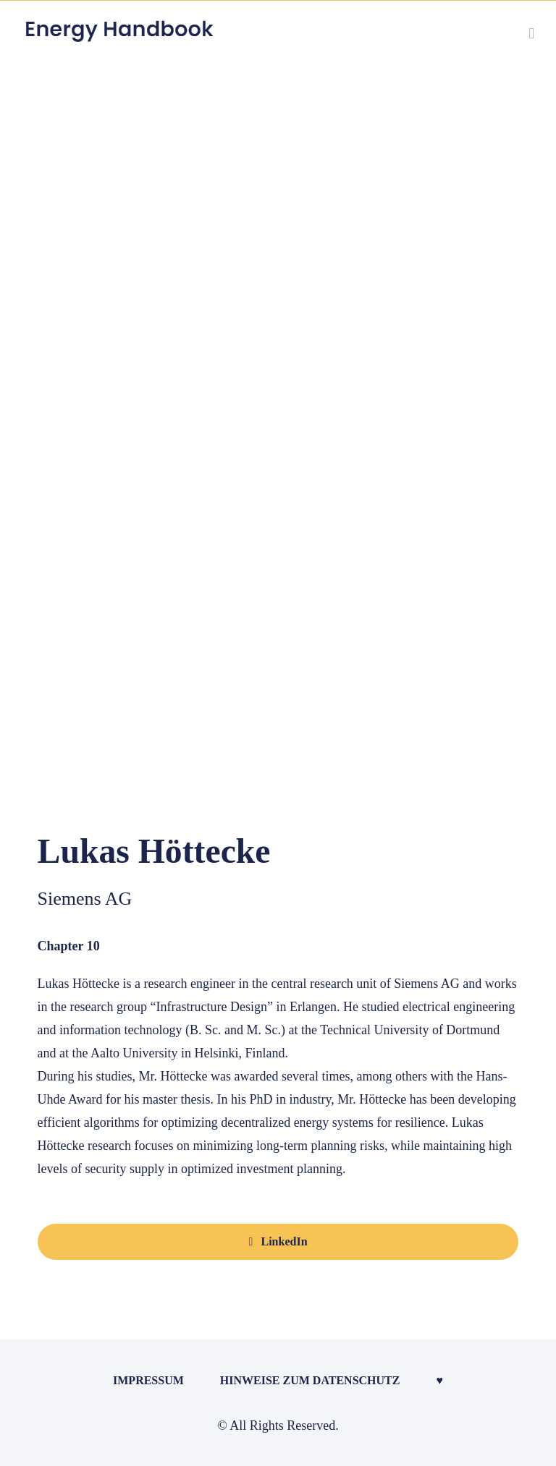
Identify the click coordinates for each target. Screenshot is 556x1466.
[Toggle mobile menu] (531, 33)
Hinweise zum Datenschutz (310, 1380)
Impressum (148, 1380)
